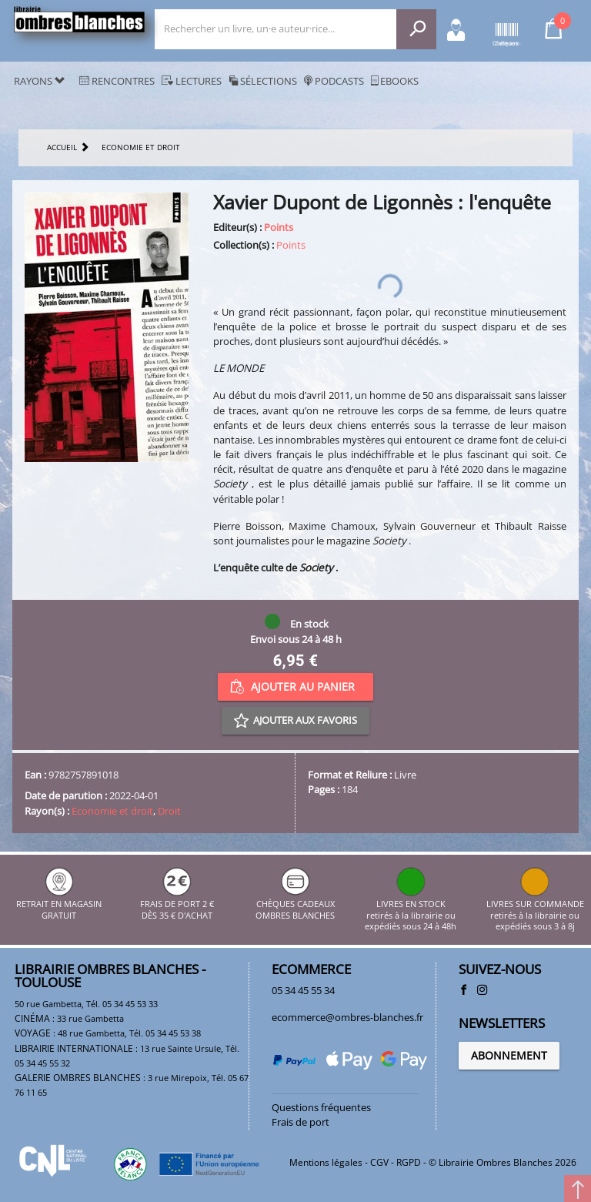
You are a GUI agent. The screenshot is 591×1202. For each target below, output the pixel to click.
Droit (169, 811)
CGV (379, 1162)
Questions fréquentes (321, 1107)
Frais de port (300, 1122)
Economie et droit (112, 811)
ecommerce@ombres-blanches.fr (347, 1017)
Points (278, 227)
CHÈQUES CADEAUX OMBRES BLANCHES (295, 904)
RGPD (408, 1162)
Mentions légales (325, 1162)
